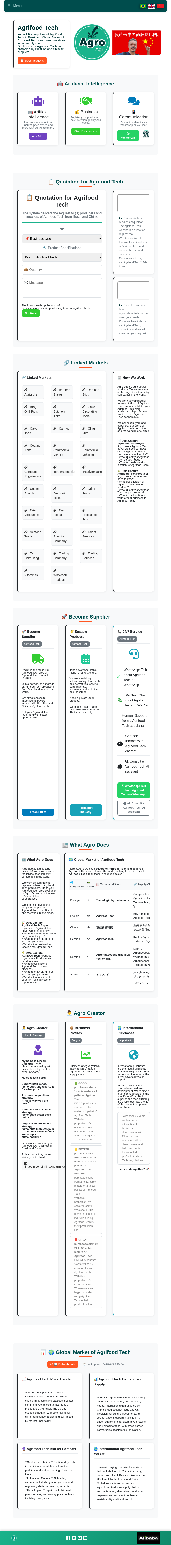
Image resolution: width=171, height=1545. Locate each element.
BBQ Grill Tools (31, 412)
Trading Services (90, 558)
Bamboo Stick (90, 395)
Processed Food (89, 517)
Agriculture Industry (86, 818)
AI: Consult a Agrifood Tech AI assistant (133, 816)
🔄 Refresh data (63, 1374)
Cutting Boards (32, 494)
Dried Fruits (88, 494)
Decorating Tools (60, 496)
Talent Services (89, 537)
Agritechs (31, 395)
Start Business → (86, 132)
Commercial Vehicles (90, 453)
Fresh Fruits (38, 820)
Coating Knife (33, 451)
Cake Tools (31, 433)
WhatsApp (128, 136)
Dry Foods (58, 515)
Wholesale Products (60, 578)
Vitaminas (31, 575)
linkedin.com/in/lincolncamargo (45, 1175)
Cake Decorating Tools (89, 414)
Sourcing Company (59, 539)
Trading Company (61, 558)
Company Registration (33, 474)
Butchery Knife (59, 414)
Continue (31, 315)
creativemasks (92, 472)
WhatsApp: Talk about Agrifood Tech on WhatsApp (133, 795)
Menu (15, 6)
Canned (61, 431)
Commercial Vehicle (61, 453)
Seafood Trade (33, 537)
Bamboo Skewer (61, 395)
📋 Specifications (33, 61)
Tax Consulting (32, 558)
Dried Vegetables (32, 515)
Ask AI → (38, 137)
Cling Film (88, 433)
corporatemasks (63, 472)
